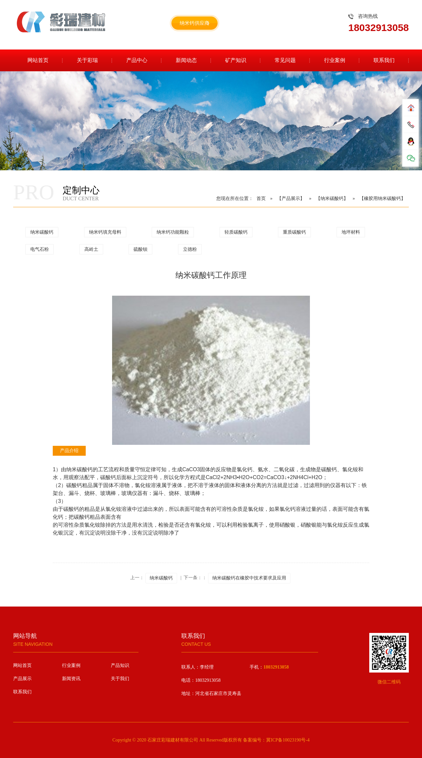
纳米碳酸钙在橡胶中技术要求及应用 (249, 578)
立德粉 (190, 249)
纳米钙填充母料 (105, 232)
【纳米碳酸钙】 (332, 198)
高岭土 (91, 249)
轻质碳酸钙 (236, 232)
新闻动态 (186, 60)
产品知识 (120, 665)
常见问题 (285, 60)
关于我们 (120, 678)
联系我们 (384, 60)
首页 (261, 198)
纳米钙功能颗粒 (173, 232)
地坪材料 (351, 232)
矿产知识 (235, 60)
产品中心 (136, 60)
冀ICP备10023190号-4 (287, 740)
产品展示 (22, 678)
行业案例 (334, 60)
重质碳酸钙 (294, 232)
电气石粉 (39, 249)
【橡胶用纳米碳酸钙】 (382, 198)
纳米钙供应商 (194, 23)
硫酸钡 (140, 249)
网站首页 (37, 60)
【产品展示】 (291, 198)
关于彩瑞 (87, 60)
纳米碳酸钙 (41, 232)
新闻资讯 (71, 678)
